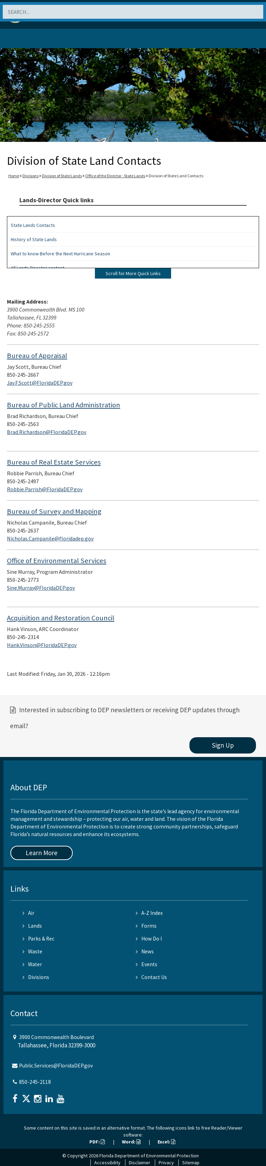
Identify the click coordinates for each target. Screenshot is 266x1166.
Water (32, 964)
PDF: (97, 1142)
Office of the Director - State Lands (115, 175)
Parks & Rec (38, 938)
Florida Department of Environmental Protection (149, 1155)
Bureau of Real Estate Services (54, 462)
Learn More (41, 853)
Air (28, 913)
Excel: (166, 1142)
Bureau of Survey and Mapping (54, 511)
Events (146, 964)
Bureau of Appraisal (37, 355)
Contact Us (151, 977)
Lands (32, 925)
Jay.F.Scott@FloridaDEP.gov (39, 382)
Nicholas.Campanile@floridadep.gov (50, 538)
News (145, 951)
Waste (32, 951)
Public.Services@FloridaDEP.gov (56, 1065)
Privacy (166, 1162)
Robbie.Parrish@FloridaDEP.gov (44, 489)
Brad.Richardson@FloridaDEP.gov (46, 431)
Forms (146, 925)
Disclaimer (139, 1162)
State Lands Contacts (33, 225)
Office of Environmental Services (56, 560)
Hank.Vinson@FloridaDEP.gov (42, 644)
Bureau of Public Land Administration (63, 404)
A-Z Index (149, 913)
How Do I (149, 938)
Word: (131, 1142)
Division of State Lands (62, 175)
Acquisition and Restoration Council (60, 617)
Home (13, 175)
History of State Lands (34, 239)
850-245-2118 (35, 1082)
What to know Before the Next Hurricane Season (60, 253)
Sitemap (191, 1162)
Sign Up (223, 745)
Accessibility (107, 1162)
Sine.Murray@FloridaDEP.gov (41, 587)
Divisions (30, 175)
